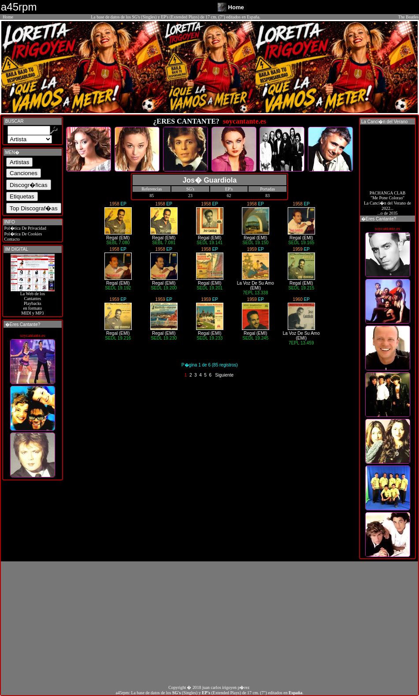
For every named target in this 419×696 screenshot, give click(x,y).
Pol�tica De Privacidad (24, 228)
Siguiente (224, 375)
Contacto (11, 239)
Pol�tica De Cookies (22, 233)
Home (8, 17)
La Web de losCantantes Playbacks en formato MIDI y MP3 (33, 301)
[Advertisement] (209, 623)
